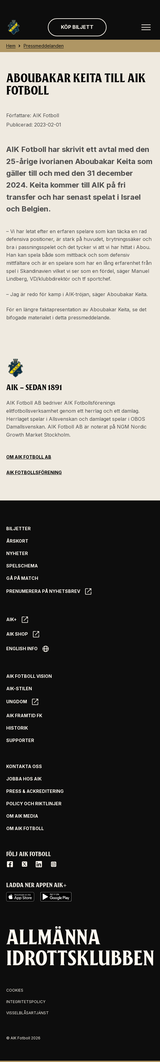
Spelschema (22, 565)
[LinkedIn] (38, 864)
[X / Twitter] (24, 864)
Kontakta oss (24, 766)
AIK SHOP (22, 634)
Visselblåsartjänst (27, 1013)
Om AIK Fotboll (25, 828)
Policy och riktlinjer (34, 803)
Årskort (17, 541)
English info (27, 649)
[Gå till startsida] (13, 27)
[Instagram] (53, 864)
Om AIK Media (22, 816)
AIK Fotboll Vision (29, 676)
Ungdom (22, 702)
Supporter (20, 740)
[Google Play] (55, 896)
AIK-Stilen (19, 688)
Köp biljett (77, 27)
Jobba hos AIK (24, 778)
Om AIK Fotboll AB (28, 457)
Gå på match (22, 578)
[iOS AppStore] (20, 896)
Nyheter (17, 553)
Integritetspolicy (25, 1001)
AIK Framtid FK (24, 715)
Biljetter (18, 528)
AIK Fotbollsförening (34, 472)
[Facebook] (10, 864)
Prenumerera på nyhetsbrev (48, 591)
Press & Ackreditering (35, 791)
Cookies (14, 990)
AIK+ (17, 619)
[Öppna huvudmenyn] (146, 27)
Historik (17, 728)
